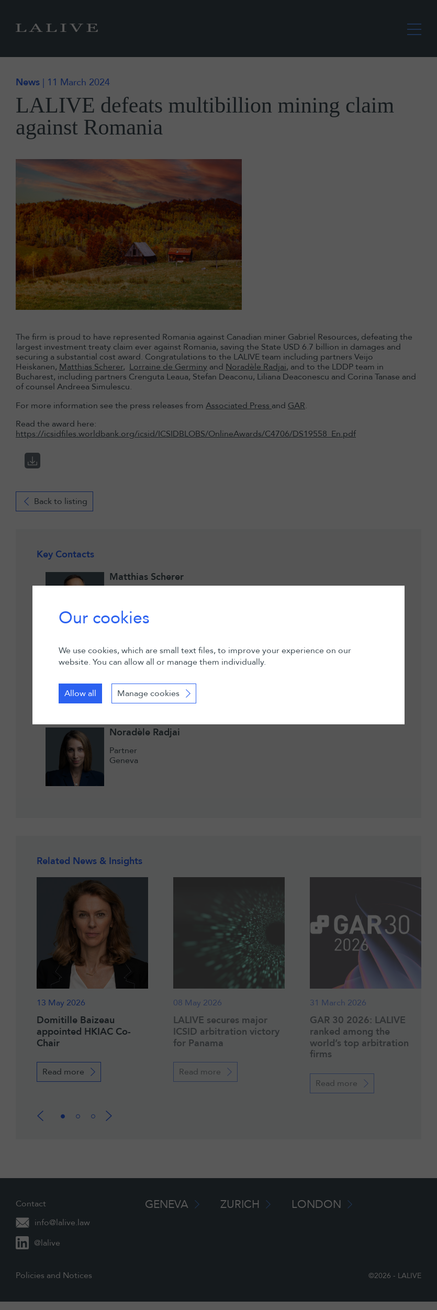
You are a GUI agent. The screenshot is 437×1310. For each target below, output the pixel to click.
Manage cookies (148, 693)
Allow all (80, 693)
